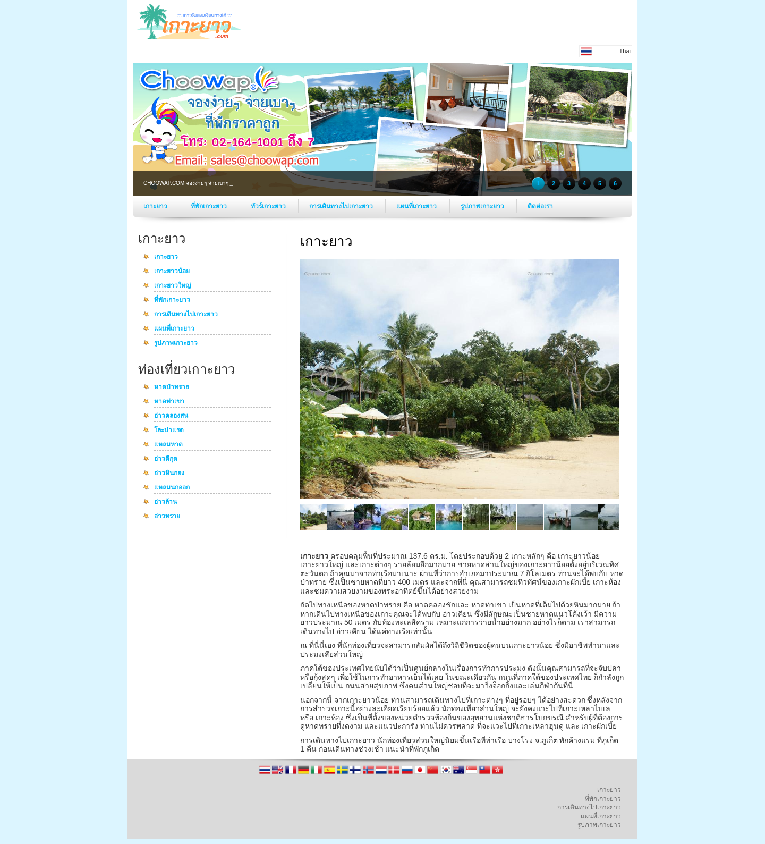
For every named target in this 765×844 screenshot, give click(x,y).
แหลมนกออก (172, 488)
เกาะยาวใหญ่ (172, 286)
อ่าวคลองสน (171, 416)
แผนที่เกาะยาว (417, 206)
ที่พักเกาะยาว (209, 206)
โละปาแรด (169, 430)
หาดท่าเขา (169, 402)
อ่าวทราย (167, 516)
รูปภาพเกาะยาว (483, 206)
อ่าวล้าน (165, 502)
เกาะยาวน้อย (172, 271)
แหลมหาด (168, 445)
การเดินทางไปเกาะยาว (342, 206)
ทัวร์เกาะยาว (269, 206)
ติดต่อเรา (540, 206)
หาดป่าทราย (171, 387)
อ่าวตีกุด (165, 459)
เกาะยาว (156, 206)
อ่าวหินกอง (169, 473)
